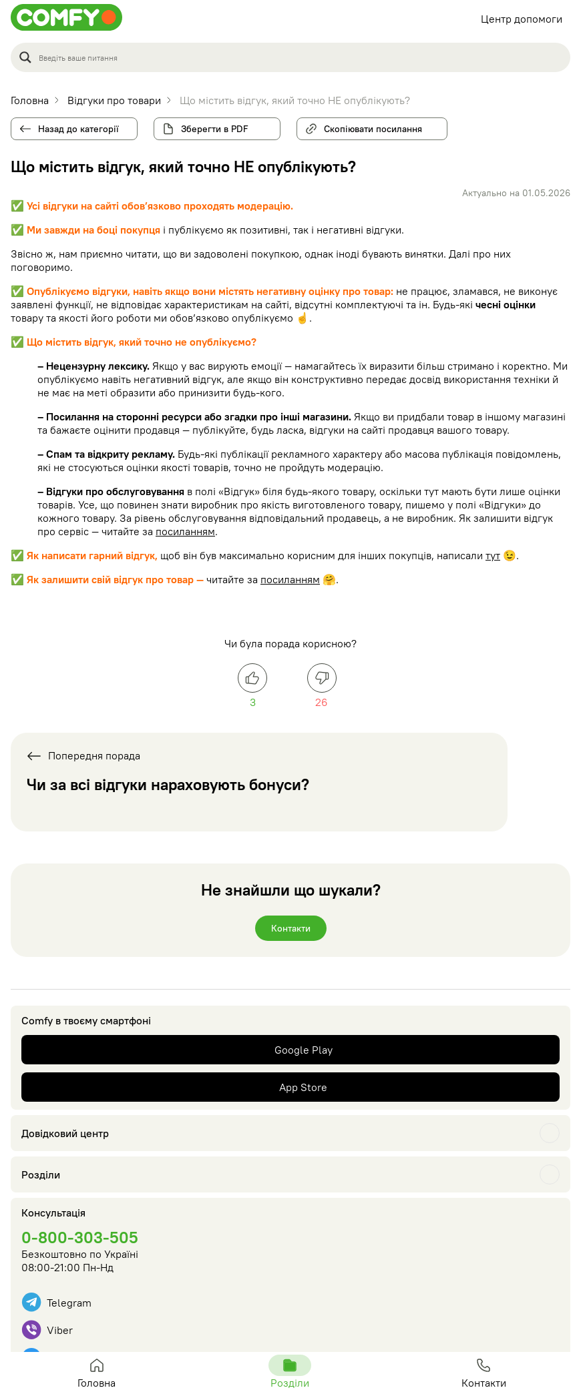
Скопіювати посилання (367, 126)
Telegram (56, 1302)
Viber (47, 1329)
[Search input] (300, 57)
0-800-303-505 (79, 1237)
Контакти (291, 928)
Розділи (40, 1174)
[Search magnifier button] (25, 57)
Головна (96, 1372)
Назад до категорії (78, 129)
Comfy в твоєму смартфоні (86, 1020)
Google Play (303, 1049)
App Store (303, 1087)
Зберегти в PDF (214, 129)
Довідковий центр (65, 1133)
